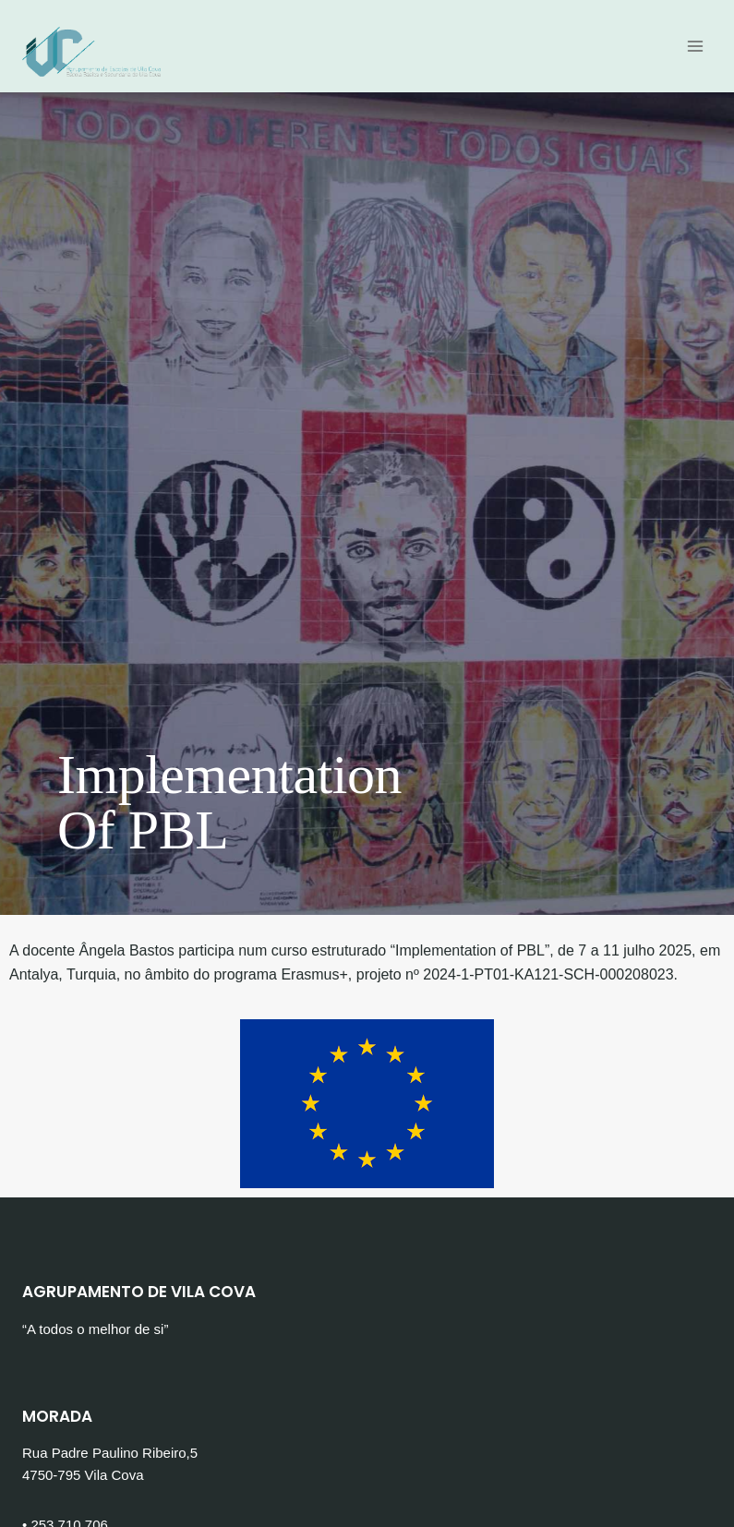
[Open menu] (695, 45)
